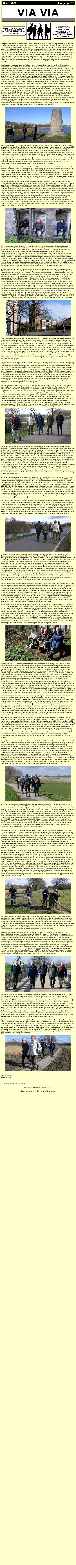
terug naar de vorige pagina (15, 1083)
